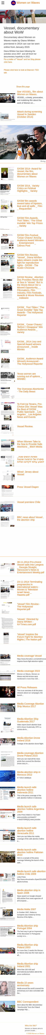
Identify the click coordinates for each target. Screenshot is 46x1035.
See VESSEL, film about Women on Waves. (30, 93)
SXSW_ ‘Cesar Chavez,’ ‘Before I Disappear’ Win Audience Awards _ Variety (30, 328)
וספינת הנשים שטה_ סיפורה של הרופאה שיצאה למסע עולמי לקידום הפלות (30, 459)
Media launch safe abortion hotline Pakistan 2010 (30, 852)
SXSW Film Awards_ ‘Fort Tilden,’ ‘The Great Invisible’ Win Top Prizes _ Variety (30, 222)
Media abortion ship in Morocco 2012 (28, 773)
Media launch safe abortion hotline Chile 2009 (31, 872)
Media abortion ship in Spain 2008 (28, 891)
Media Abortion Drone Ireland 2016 (28, 739)
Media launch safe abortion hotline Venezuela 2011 (26, 831)
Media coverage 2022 (28, 671)
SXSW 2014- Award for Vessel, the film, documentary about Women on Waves (29, 172)
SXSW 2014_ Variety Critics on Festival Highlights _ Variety (28, 188)
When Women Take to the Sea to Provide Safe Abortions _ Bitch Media (29, 444)
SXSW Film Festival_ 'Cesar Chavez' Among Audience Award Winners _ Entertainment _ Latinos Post (30, 240)
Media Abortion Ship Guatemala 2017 (27, 720)
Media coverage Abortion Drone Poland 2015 (30, 754)
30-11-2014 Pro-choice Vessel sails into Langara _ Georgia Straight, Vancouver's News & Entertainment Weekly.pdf (30, 567)
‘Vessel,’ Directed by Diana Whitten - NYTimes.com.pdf (27, 622)
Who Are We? (31, 1026)
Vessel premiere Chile (28, 502)
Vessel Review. (25, 426)
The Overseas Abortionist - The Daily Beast (30, 390)
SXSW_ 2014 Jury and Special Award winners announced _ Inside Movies (29, 345)
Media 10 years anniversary (25, 984)
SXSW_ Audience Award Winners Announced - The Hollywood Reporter (30, 361)
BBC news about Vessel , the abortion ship (30, 518)
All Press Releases (27, 687)
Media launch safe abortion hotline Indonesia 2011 (26, 790)
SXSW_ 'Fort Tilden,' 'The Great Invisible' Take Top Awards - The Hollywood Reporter (30, 311)
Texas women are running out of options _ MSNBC (29, 376)
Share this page (23, 87)
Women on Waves (25, 2)
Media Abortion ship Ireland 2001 (27, 965)
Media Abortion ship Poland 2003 (27, 946)
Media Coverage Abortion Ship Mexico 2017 (30, 705)
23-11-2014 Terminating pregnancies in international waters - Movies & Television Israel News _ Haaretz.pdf (29, 588)
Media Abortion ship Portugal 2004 (27, 927)
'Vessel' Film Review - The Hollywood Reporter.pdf (28, 607)
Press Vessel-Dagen (28, 487)
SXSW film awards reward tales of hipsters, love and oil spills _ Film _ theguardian (29, 205)
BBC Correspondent (27, 1001)
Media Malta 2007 (26, 909)
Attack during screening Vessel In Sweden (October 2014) (29, 114)
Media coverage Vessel (29, 656)
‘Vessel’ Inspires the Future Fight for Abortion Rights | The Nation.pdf (30, 637)
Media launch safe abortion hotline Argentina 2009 (30, 809)
